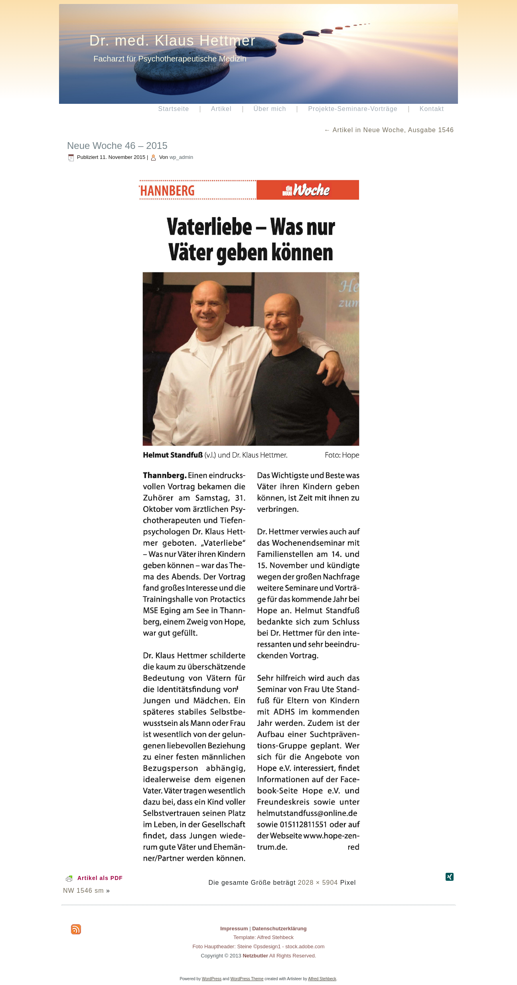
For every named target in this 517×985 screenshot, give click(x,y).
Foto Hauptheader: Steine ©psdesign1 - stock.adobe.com (258, 946)
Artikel (221, 108)
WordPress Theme (247, 979)
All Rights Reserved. (279, 956)
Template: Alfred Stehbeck (263, 937)
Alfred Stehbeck (322, 979)
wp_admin (181, 157)
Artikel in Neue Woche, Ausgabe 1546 (389, 130)
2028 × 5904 (318, 882)
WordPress (211, 979)
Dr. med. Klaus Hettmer (172, 40)
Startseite (173, 108)
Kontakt (432, 108)
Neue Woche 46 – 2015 (117, 145)
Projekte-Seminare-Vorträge (352, 108)
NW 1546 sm (83, 890)
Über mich (270, 108)
